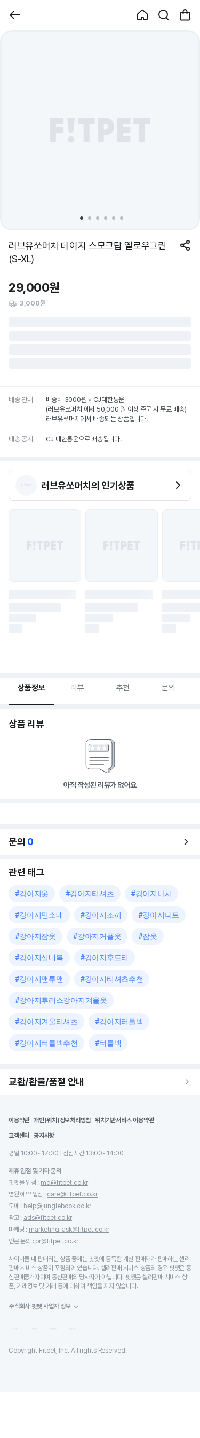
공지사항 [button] (44, 1135)
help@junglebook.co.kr (57, 1206)
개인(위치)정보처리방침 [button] (62, 1120)
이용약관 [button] (19, 1120)
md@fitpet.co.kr (64, 1182)
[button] (15, 15)
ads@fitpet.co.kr (47, 1218)
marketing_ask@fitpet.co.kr (69, 1229)
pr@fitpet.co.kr (56, 1241)
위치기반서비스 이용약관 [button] (124, 1120)
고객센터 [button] (19, 1135)
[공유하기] (185, 245)
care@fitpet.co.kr (72, 1194)
